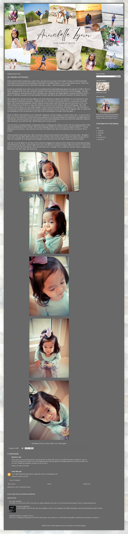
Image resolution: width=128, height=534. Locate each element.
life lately (101, 139)
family (100, 135)
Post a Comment (15, 480)
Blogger (83, 525)
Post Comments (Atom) (23, 487)
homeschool (102, 137)
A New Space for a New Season (107, 124)
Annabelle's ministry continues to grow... (21, 516)
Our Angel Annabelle (15, 501)
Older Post (86, 484)
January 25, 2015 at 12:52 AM (20, 466)
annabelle (101, 133)
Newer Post (11, 484)
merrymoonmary (67, 525)
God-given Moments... (23, 506)
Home (49, 484)
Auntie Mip (15, 471)
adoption (100, 130)
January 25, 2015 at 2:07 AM (20, 476)
